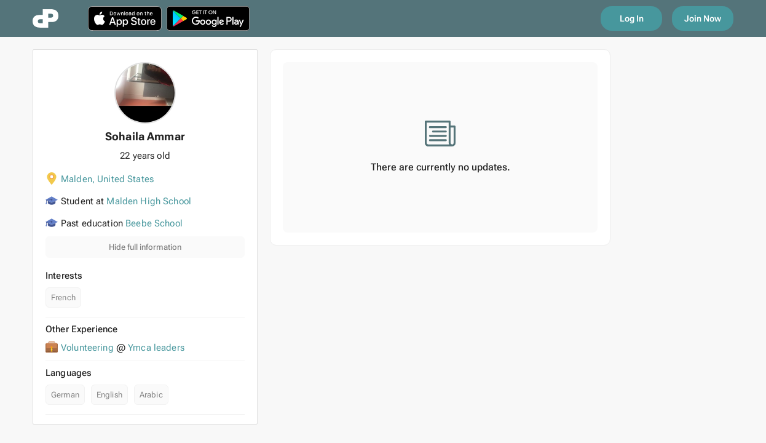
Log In (632, 18)
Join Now (702, 18)
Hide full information (145, 247)
